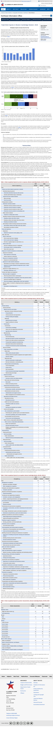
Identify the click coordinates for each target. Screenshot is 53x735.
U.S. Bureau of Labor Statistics (14, 4)
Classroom (44, 676)
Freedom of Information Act (39, 685)
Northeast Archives (37, 19)
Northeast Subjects (26, 19)
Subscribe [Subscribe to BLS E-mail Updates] (50, 3)
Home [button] (3, 9)
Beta (51, 676)
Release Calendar (44, 3)
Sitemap (35, 682)
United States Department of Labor (45, 1)
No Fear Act (23, 690)
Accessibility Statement (39, 704)
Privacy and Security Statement (38, 689)
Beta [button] (48, 9)
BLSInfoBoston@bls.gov (45, 36)
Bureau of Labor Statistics (6, 12)
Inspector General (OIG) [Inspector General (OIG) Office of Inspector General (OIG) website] (26, 682)
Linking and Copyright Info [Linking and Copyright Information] (39, 695)
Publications (24, 676)
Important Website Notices (38, 699)
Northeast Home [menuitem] (5, 19)
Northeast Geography (15, 19)
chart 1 (8, 36)
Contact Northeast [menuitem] (47, 19)
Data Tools (16, 676)
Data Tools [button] (15, 9)
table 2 (6, 115)
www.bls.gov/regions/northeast (46, 37)
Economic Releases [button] (33, 9)
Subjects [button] (8, 9)
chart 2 (12, 87)
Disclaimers (36, 692)
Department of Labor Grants (25, 687)
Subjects (9, 676)
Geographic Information (18, 12)
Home (3, 676)
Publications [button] (23, 9)
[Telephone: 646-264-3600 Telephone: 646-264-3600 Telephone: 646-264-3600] (12, 713)
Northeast (26, 12)
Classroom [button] (42, 9)
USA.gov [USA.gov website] (22, 693)
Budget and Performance (26, 684)
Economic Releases (35, 676)
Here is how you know (26, 1)
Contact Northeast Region (12, 718)
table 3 (19, 127)
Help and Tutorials (38, 702)
